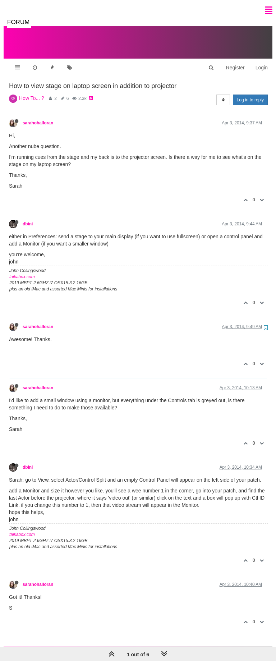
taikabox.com (22, 269)
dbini (28, 216)
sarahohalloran (38, 115)
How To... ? (31, 91)
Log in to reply (250, 92)
